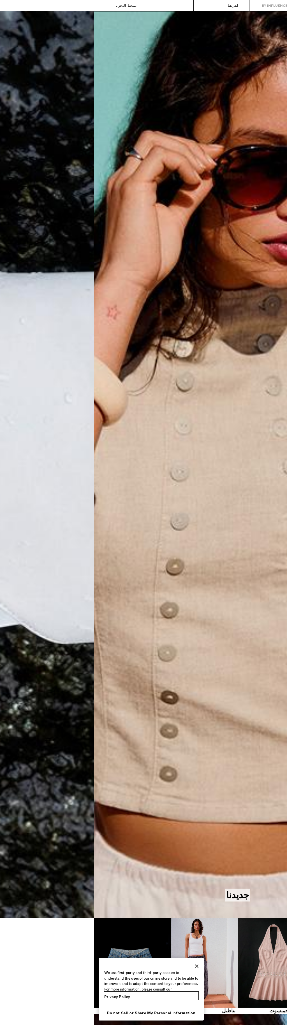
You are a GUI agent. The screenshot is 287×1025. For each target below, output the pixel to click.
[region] (57, 989)
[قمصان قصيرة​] (251, 966)
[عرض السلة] (13, 5)
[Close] (102, 966)
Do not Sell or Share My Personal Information (57, 1013)
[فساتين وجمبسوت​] (179, 966)
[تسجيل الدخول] (38, 5)
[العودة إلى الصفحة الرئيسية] (259, 5)
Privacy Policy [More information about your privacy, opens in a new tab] (23, 997)
